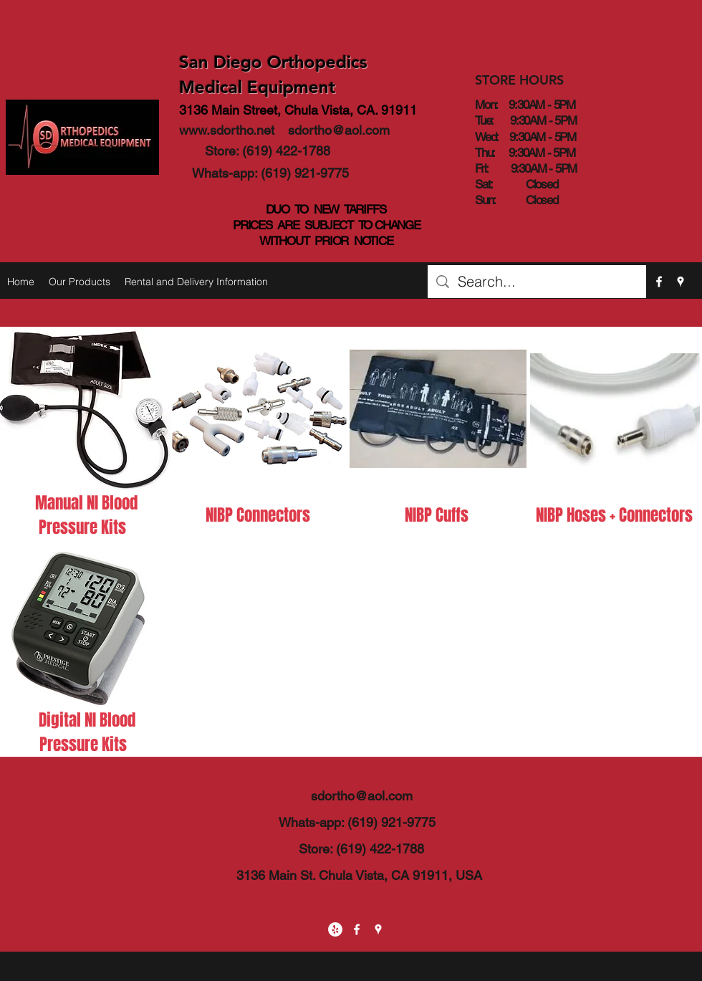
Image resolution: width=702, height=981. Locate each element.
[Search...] (537, 281)
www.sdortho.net (226, 130)
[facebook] (659, 281)
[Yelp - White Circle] (335, 929)
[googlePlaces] (680, 281)
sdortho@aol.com (339, 130)
